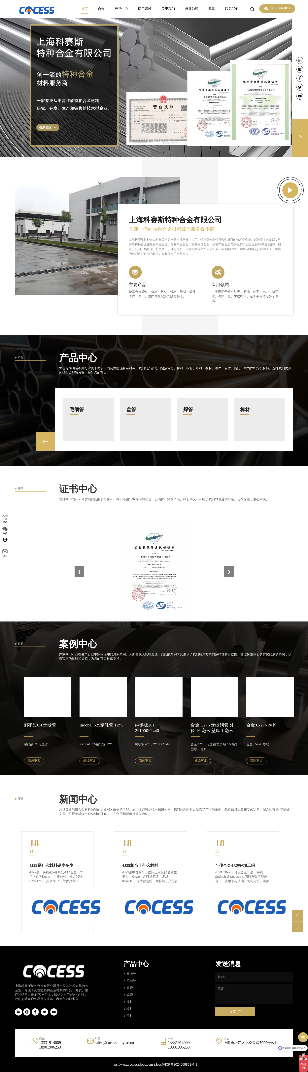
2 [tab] (154, 141)
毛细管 (131, 981)
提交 (235, 1012)
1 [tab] (148, 141)
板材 (129, 1008)
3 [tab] (160, 141)
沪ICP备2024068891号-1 (179, 1064)
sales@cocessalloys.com (114, 1042)
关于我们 (168, 9)
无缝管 (131, 974)
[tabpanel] (154, 87)
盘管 (129, 987)
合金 (101, 9)
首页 (84, 9)
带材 (129, 1015)
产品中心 (121, 9)
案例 (211, 9)
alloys (158, 1064)
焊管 (129, 994)
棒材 (129, 1001)
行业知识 (191, 9)
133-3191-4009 (277, 8)
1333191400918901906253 (50, 1044)
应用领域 (145, 9)
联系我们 (232, 9)
